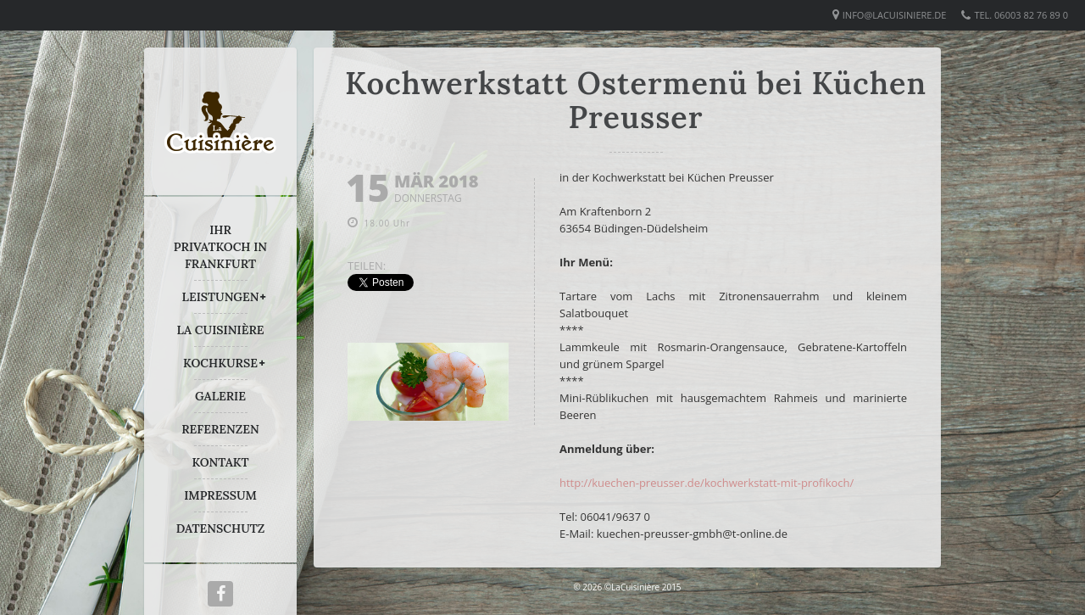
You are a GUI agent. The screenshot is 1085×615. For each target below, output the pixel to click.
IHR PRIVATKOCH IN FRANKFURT (220, 246)
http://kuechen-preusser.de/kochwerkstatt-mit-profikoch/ (706, 482)
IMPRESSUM (220, 495)
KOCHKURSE (220, 363)
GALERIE (220, 396)
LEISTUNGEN (220, 297)
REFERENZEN (220, 429)
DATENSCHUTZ (220, 528)
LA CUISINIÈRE (220, 330)
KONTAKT (220, 462)
